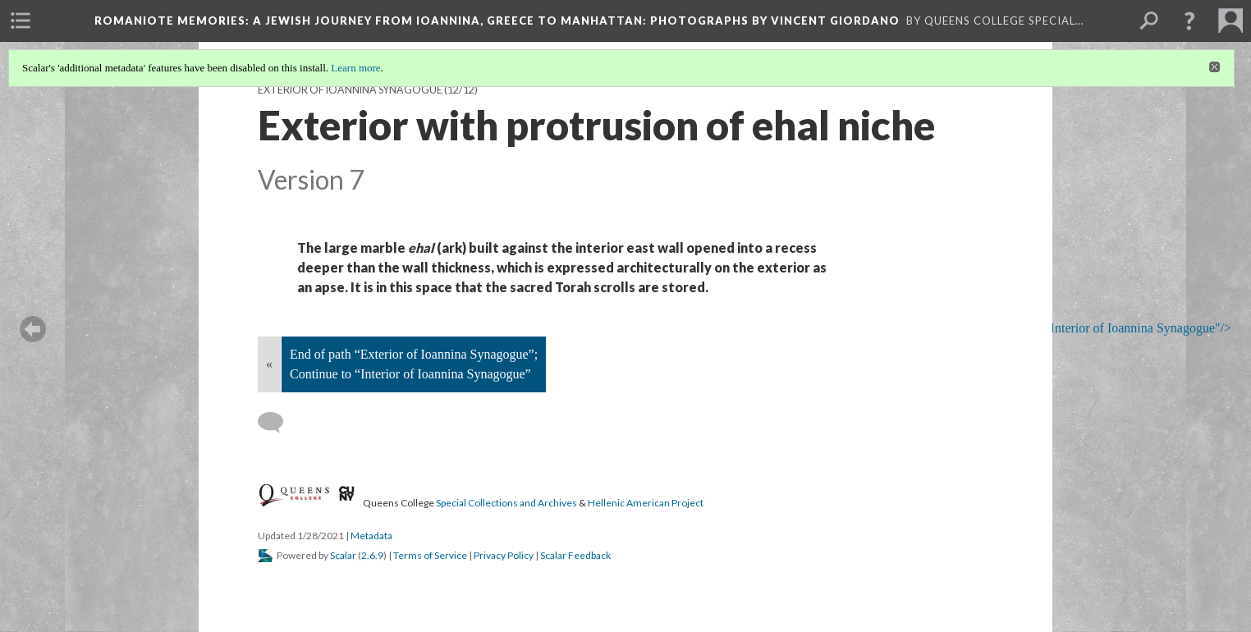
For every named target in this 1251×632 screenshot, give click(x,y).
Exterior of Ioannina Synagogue (350, 90)
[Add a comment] (278, 422)
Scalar (343, 555)
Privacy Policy (504, 555)
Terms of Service (430, 555)
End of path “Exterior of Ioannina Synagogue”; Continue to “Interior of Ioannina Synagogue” (414, 364)
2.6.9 (372, 555)
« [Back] (269, 364)
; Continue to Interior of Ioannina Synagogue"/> (1091, 329)
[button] (1189, 20)
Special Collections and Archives (506, 503)
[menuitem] (20, 20)
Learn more (355, 68)
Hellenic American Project (645, 503)
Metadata (371, 535)
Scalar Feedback (575, 555)
